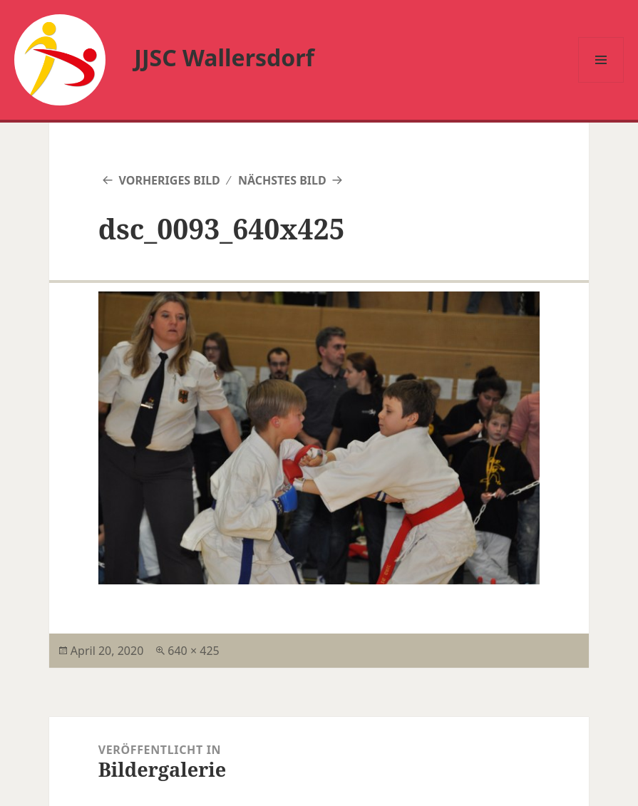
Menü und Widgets (601, 82)
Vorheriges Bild (169, 180)
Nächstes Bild (282, 180)
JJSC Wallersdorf (224, 57)
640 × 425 (193, 650)
